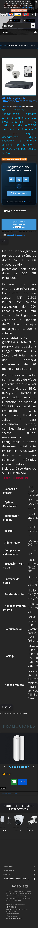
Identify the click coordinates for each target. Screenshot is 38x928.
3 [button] (7, 796)
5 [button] (11, 796)
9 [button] (19, 796)
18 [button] (3, 798)
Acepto (13, 10)
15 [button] (31, 796)
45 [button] (25, 801)
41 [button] (17, 801)
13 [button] (27, 796)
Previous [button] (4, 765)
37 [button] (9, 801)
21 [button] (9, 798)
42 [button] (19, 801)
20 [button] (7, 798)
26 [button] (19, 798)
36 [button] (7, 801)
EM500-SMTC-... (3, 827)
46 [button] (27, 801)
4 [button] (9, 796)
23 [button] (13, 798)
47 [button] (29, 801)
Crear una (28, 202)
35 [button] (5, 801)
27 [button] (21, 798)
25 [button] (17, 798)
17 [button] (35, 796)
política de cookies (26, 7)
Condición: (6, 106)
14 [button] (29, 796)
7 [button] (15, 796)
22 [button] (11, 798)
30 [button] (27, 798)
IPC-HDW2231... (16, 827)
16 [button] (33, 796)
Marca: (18, 106)
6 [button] (13, 796)
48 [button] (31, 801)
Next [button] (34, 765)
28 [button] (23, 798)
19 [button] (5, 798)
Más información (22, 10)
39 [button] (13, 801)
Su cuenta (15, 20)
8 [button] (17, 796)
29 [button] (25, 798)
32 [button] (31, 798)
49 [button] (33, 801)
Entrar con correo (19, 193)
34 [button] (35, 798)
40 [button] (15, 801)
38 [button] (11, 801)
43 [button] (21, 801)
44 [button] (23, 801)
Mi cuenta (7, 875)
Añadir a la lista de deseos (16, 235)
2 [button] (5, 796)
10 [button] (21, 796)
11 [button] (23, 796)
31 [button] (29, 798)
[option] (19, 765)
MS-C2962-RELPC (30, 827)
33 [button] (33, 798)
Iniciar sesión (30, 20)
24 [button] (15, 798)
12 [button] (25, 796)
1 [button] (3, 796)
